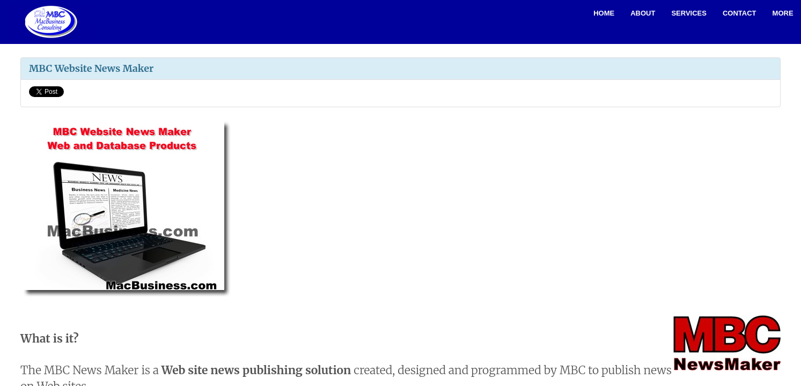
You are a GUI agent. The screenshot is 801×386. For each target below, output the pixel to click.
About (642, 13)
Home (603, 13)
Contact (739, 13)
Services (689, 13)
